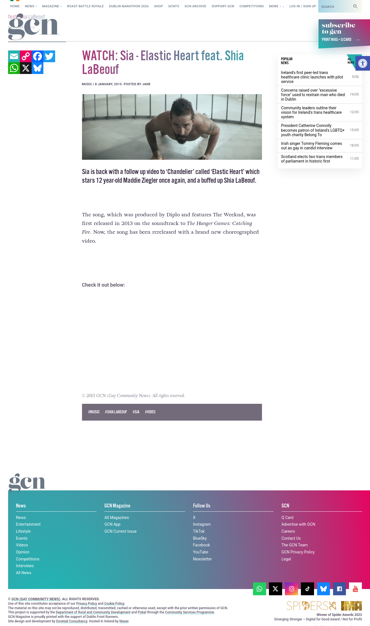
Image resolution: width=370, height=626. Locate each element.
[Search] (355, 6)
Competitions (252, 6)
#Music (94, 411)
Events (21, 538)
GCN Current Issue (120, 531)
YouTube (200, 552)
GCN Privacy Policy (298, 552)
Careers (288, 531)
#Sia (136, 411)
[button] (362, 63)
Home (15, 6)
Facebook (201, 545)
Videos (22, 545)
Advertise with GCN (298, 524)
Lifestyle (23, 531)
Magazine (50, 6)
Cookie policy (293, 611)
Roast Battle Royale (85, 6)
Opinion (22, 552)
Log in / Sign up (302, 6)
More (273, 6)
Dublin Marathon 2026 (129, 6)
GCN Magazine (117, 506)
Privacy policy (25, 616)
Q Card (287, 517)
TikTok (199, 531)
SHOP (158, 6)
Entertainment (28, 524)
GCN (285, 506)
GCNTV (173, 6)
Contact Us (291, 538)
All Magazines (116, 517)
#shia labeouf (116, 411)
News (29, 6)
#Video (150, 411)
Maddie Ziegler (140, 180)
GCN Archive (195, 6)
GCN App (112, 524)
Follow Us (201, 506)
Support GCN (223, 6)
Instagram (202, 524)
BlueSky (200, 538)
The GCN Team (295, 545)
